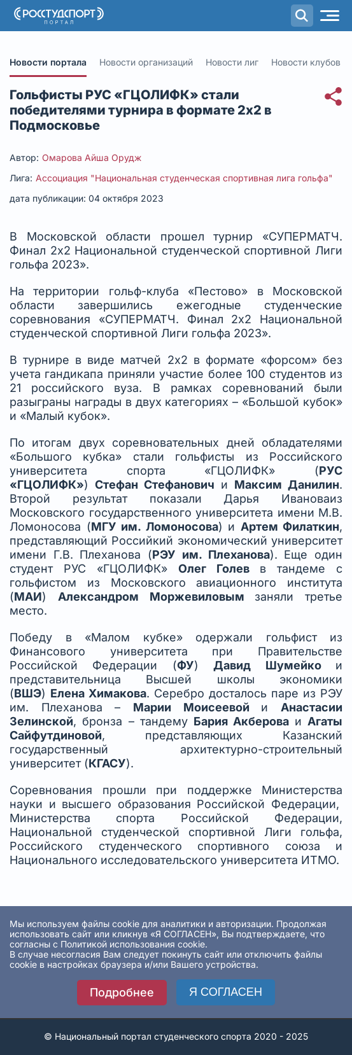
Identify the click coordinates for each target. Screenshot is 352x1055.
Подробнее (122, 992)
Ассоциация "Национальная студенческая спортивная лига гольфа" (184, 177)
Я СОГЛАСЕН (225, 992)
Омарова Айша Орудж (91, 157)
